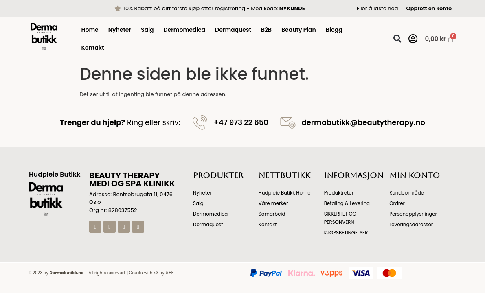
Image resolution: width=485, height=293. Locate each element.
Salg (147, 30)
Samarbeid (272, 213)
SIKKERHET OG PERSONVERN (340, 217)
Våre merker (274, 203)
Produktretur (339, 192)
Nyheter (119, 30)
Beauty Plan (298, 30)
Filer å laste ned (377, 8)
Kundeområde (406, 192)
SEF (169, 272)
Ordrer (397, 203)
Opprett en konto (429, 8)
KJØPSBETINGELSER (346, 232)
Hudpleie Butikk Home (285, 192)
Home (89, 30)
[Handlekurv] (435, 39)
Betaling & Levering (347, 203)
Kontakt (92, 48)
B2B (266, 30)
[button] (397, 39)
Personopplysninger (413, 213)
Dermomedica (185, 30)
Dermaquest (233, 30)
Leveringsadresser (411, 224)
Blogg (334, 30)
